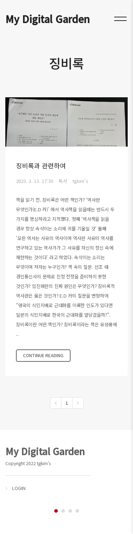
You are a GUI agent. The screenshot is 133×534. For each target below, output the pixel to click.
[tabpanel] (66, 467)
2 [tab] (63, 511)
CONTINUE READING (43, 355)
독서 (63, 181)
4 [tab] (77, 511)
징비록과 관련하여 (41, 165)
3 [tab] (70, 511)
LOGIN (19, 488)
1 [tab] (56, 511)
